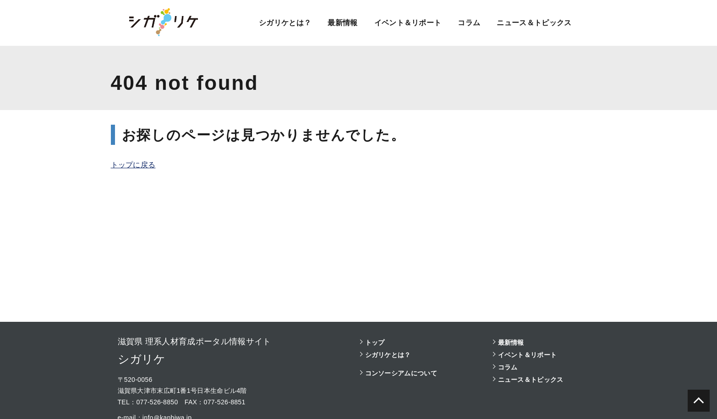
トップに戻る (133, 165)
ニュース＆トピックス (534, 23)
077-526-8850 (157, 402)
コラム (469, 23)
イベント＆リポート (407, 23)
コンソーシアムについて (401, 373)
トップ (375, 342)
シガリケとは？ (285, 23)
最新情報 (342, 23)
